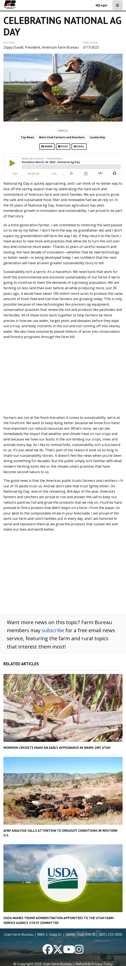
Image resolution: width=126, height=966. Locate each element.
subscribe (53, 630)
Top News (27, 137)
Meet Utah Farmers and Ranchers (62, 137)
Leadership (97, 137)
